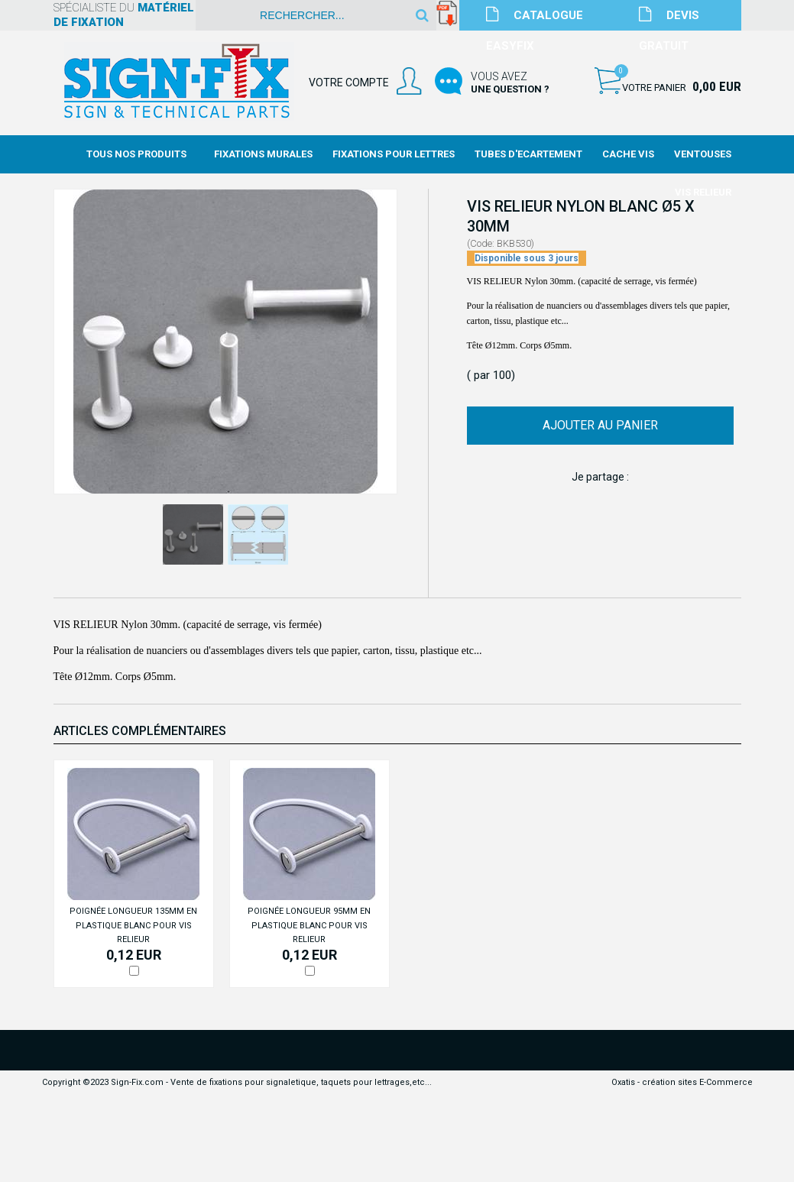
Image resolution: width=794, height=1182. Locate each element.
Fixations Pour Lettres (393, 154)
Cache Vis (628, 154)
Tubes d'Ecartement (528, 154)
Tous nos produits (136, 154)
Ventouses (702, 154)
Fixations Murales (263, 154)
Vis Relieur (703, 192)
